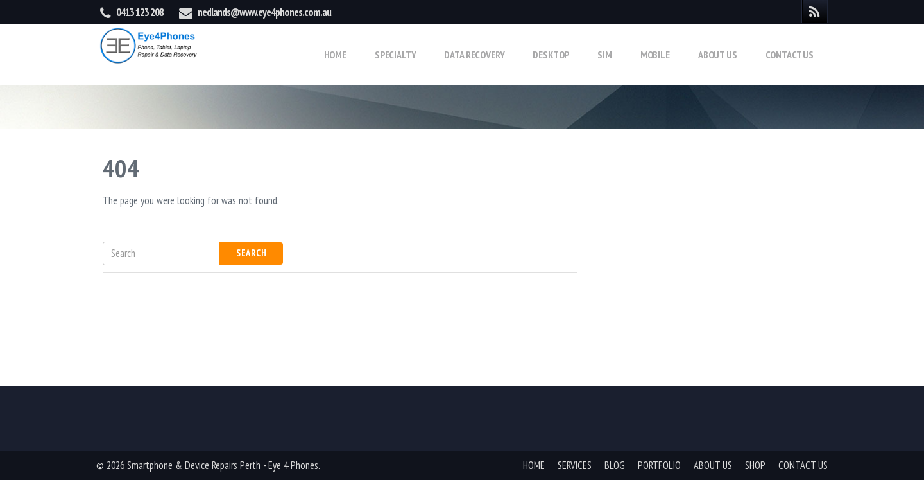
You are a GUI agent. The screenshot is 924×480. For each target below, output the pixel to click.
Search (251, 253)
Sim (604, 54)
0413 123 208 (140, 12)
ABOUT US (713, 465)
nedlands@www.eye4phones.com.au (264, 12)
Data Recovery (474, 54)
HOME (534, 465)
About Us (717, 54)
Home (335, 54)
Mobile (655, 54)
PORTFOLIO (659, 465)
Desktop (551, 54)
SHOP (755, 465)
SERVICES (575, 465)
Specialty (395, 54)
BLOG (614, 465)
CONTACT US (803, 465)
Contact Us (790, 54)
